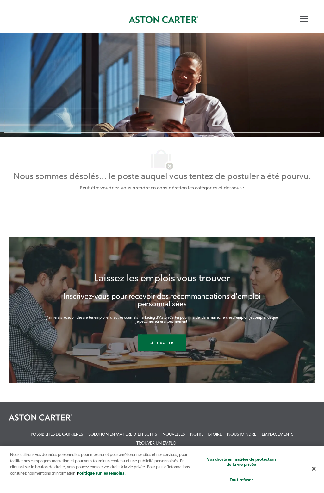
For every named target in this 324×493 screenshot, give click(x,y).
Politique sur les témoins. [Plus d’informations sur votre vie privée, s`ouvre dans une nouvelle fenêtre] (101, 473)
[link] (163, 19)
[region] (162, 469)
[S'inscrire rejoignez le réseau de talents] (162, 343)
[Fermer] (314, 469)
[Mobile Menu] (304, 19)
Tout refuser (241, 480)
